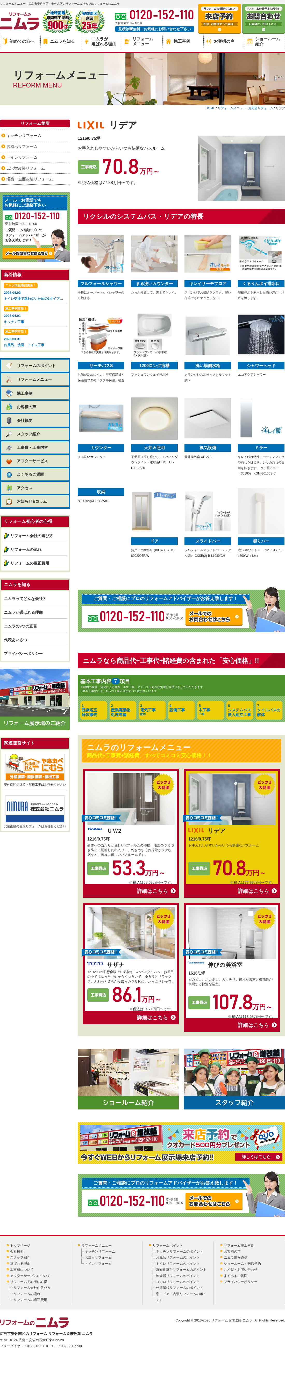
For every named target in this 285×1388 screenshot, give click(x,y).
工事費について (22, 1270)
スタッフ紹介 (22, 433)
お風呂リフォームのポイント (178, 1257)
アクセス (18, 487)
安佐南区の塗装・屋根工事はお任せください (35, 770)
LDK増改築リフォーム (25, 168)
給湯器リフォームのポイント (178, 1276)
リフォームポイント (168, 1245)
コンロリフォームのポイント (178, 1282)
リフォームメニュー (139, 41)
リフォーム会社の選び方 (31, 536)
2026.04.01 (35, 315)
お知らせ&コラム (26, 501)
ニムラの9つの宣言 (20, 626)
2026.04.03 (35, 292)
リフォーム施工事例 (239, 1245)
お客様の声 (220, 41)
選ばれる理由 (20, 1264)
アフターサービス (26, 460)
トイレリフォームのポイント (178, 1264)
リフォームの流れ (25, 549)
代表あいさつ (15, 640)
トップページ (20, 1245)
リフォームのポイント (30, 365)
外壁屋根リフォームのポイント (179, 1288)
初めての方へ (18, 41)
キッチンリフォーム (23, 135)
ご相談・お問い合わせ (241, 1270)
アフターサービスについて (30, 1276)
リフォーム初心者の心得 (28, 1282)
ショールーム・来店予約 (242, 1264)
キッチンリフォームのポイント (179, 1251)
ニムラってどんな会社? (24, 598)
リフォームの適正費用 (29, 563)
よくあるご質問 (24, 474)
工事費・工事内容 (26, 447)
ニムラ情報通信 (235, 1257)
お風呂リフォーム (22, 146)
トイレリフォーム (22, 157)
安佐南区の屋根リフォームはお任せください (35, 811)
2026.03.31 (35, 338)
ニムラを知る (59, 41)
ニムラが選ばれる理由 (100, 41)
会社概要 (18, 420)
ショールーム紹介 (263, 41)
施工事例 (178, 41)
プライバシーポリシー (23, 653)
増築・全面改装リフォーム (29, 179)
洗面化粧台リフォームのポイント (181, 1270)
